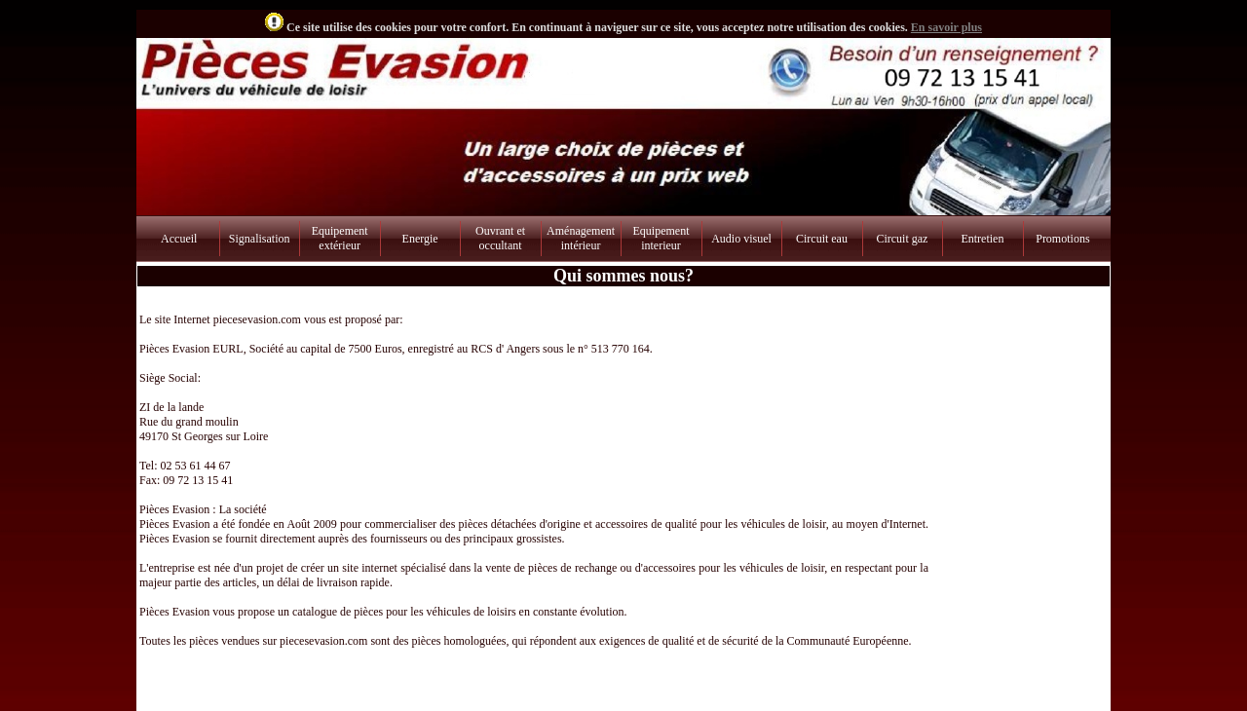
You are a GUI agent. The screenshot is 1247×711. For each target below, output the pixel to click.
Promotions (1062, 238)
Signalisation (259, 238)
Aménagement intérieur (581, 238)
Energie (420, 238)
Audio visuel (741, 238)
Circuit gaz (901, 238)
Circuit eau (822, 238)
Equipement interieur (661, 238)
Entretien (982, 238)
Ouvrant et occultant (500, 238)
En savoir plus (946, 27)
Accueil (179, 238)
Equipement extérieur (340, 238)
